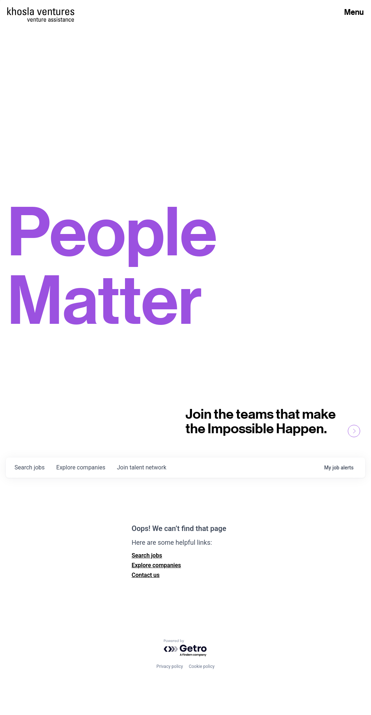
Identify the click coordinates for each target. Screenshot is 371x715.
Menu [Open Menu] (354, 12)
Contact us (145, 575)
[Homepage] (40, 11)
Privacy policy (170, 666)
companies (80, 467)
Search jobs (147, 555)
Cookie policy (201, 666)
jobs (29, 467)
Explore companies (156, 565)
